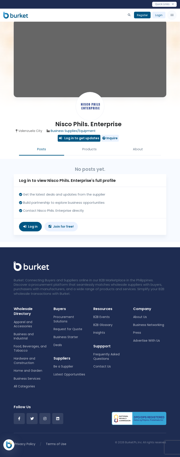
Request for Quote (68, 329)
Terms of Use (56, 444)
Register (142, 15)
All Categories (24, 386)
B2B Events (101, 317)
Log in (30, 226)
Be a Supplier (63, 366)
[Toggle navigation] (172, 15)
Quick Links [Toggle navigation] (164, 4)
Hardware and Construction (24, 360)
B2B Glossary (103, 325)
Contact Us (102, 366)
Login (159, 15)
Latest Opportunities (69, 374)
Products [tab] (89, 149)
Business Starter (66, 337)
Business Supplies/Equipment (73, 131)
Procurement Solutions (64, 319)
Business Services (27, 378)
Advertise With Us (146, 340)
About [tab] (138, 149)
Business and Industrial (24, 336)
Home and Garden (28, 370)
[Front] (31, 266)
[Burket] (15, 15)
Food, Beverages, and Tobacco (30, 348)
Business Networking (148, 325)
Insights (99, 332)
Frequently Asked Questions (106, 356)
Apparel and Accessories (23, 324)
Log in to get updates (79, 138)
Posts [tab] (41, 149)
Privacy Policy (25, 444)
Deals (58, 345)
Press (137, 332)
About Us (140, 317)
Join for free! (61, 226)
